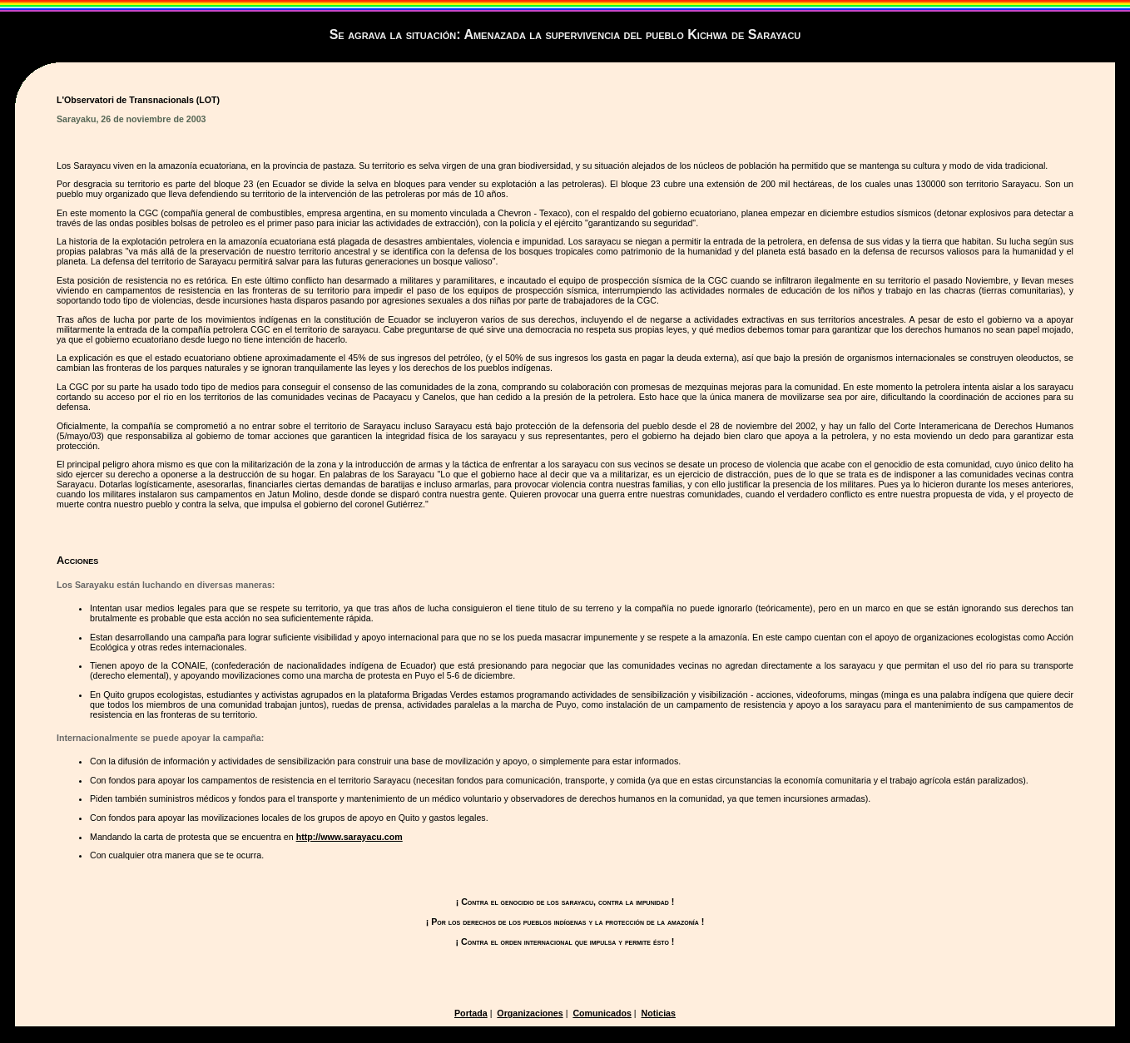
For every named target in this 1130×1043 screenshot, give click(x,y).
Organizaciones (530, 1013)
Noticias (659, 1013)
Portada (471, 1013)
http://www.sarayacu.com (349, 837)
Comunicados (601, 1013)
